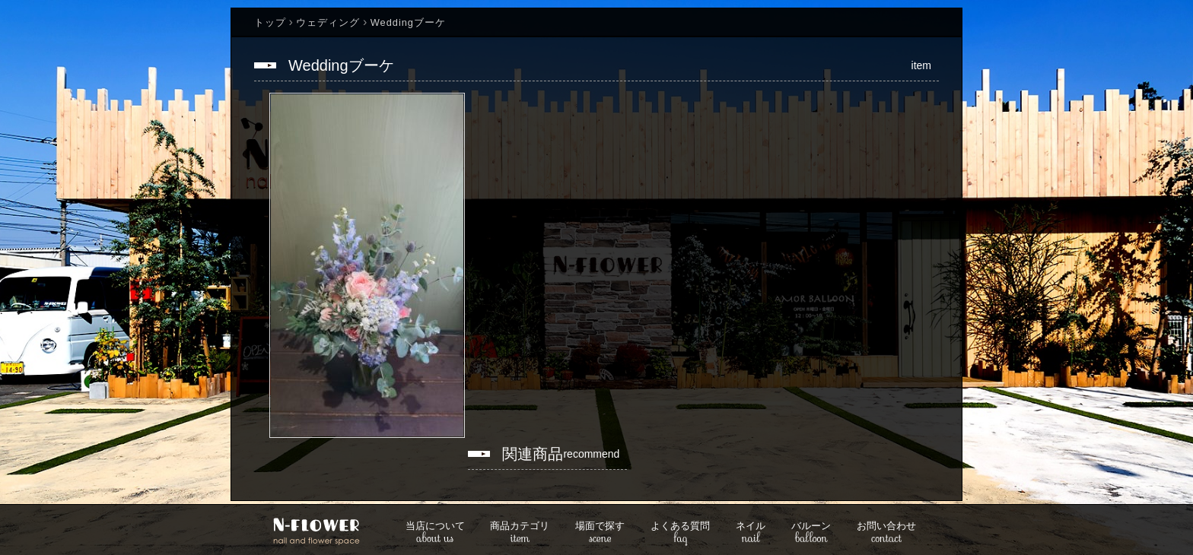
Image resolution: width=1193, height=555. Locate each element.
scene (600, 533)
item (519, 533)
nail (750, 533)
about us (435, 533)
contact (886, 533)
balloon (811, 533)
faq (680, 533)
